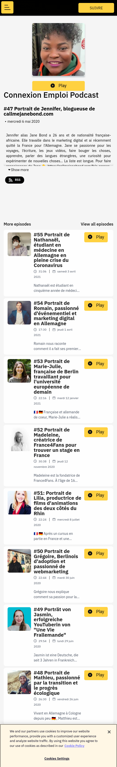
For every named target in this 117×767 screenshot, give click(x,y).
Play (59, 85)
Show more (18, 170)
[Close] (109, 734)
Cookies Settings (56, 761)
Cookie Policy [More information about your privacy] (74, 748)
